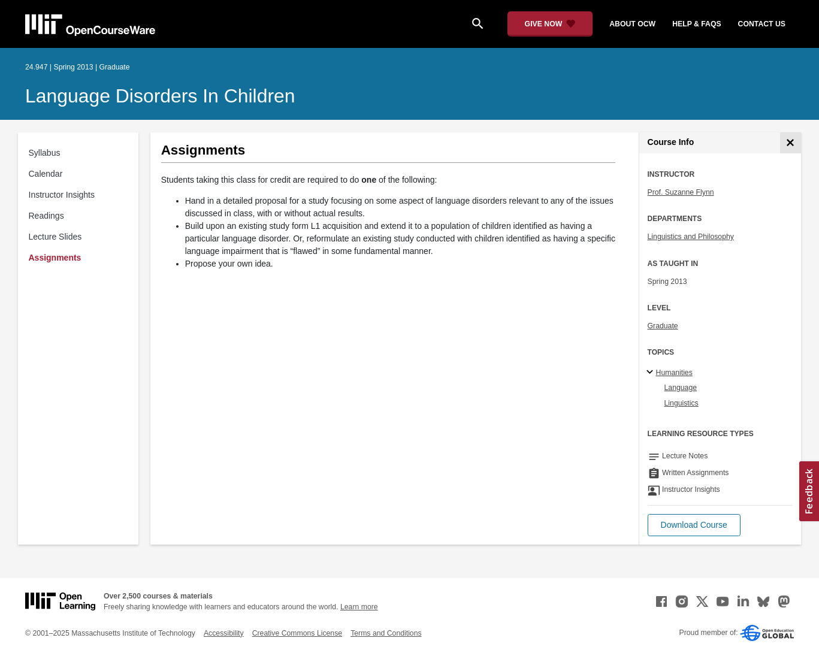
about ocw (632, 24)
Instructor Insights (62, 194)
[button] (694, 525)
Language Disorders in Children (160, 96)
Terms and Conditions (385, 633)
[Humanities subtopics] (651, 372)
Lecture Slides (55, 236)
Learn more (359, 607)
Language (680, 387)
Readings (46, 215)
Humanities (674, 372)
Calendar (46, 174)
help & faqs (696, 24)
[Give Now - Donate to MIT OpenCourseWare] (550, 24)
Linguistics (681, 403)
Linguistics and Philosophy (691, 236)
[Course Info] (790, 142)
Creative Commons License (297, 633)
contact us (761, 24)
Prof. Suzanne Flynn (681, 192)
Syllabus (45, 153)
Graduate (663, 326)
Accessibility (224, 633)
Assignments (55, 257)
